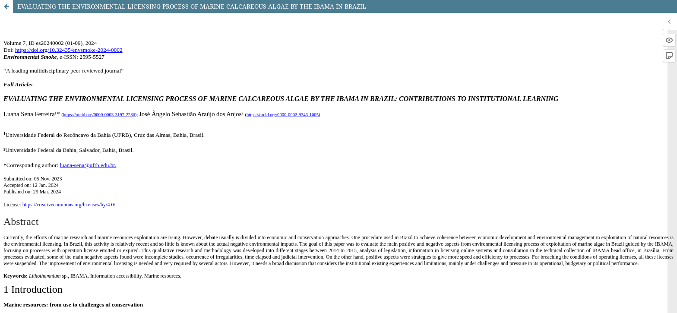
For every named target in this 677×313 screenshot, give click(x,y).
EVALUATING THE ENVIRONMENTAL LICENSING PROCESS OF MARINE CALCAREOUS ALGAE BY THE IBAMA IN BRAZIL (191, 6)
